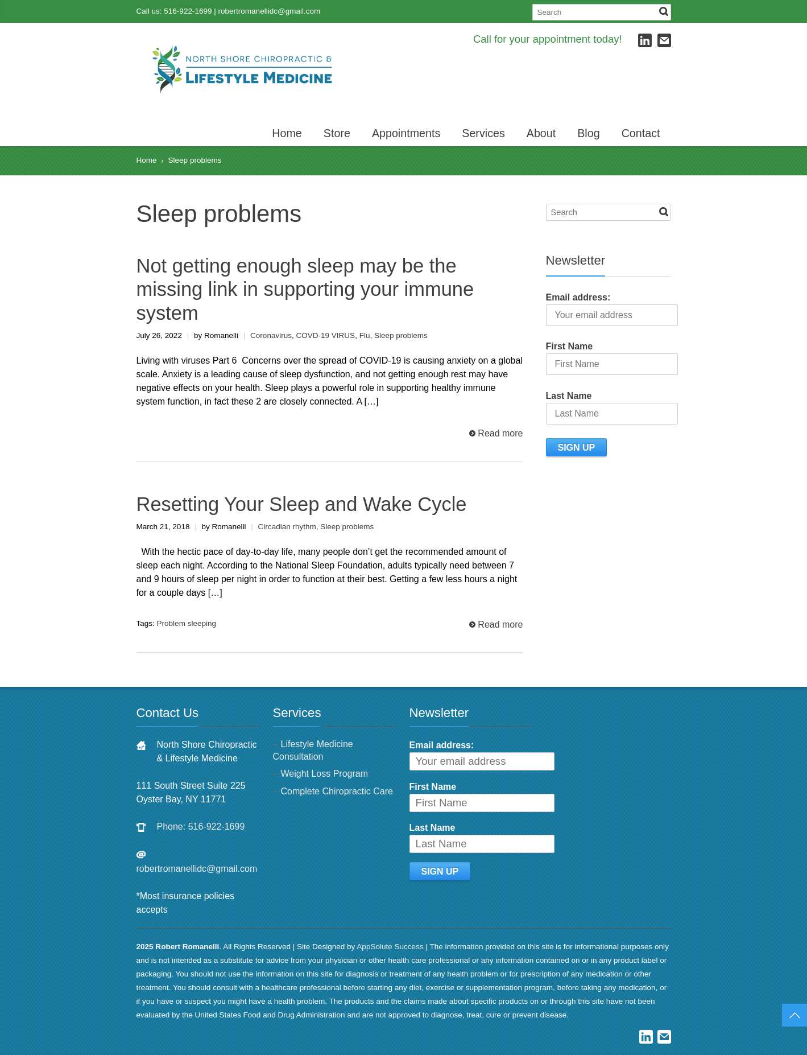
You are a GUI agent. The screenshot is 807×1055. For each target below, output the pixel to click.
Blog (588, 133)
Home (287, 133)
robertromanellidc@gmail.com (269, 11)
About (541, 133)
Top (794, 1015)
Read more (500, 433)
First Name (569, 346)
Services (483, 133)
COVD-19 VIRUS (325, 335)
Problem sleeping (186, 623)
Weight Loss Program (325, 773)
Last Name (569, 396)
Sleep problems (401, 335)
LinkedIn (645, 40)
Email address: (578, 297)
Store (337, 133)
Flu (364, 335)
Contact (641, 133)
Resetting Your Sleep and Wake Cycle (301, 504)
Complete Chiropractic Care (337, 791)
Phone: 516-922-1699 (201, 826)
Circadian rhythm (287, 526)
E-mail (664, 40)
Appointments (406, 133)
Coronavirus (271, 335)
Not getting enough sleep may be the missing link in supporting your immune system (305, 289)
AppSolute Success (390, 946)
